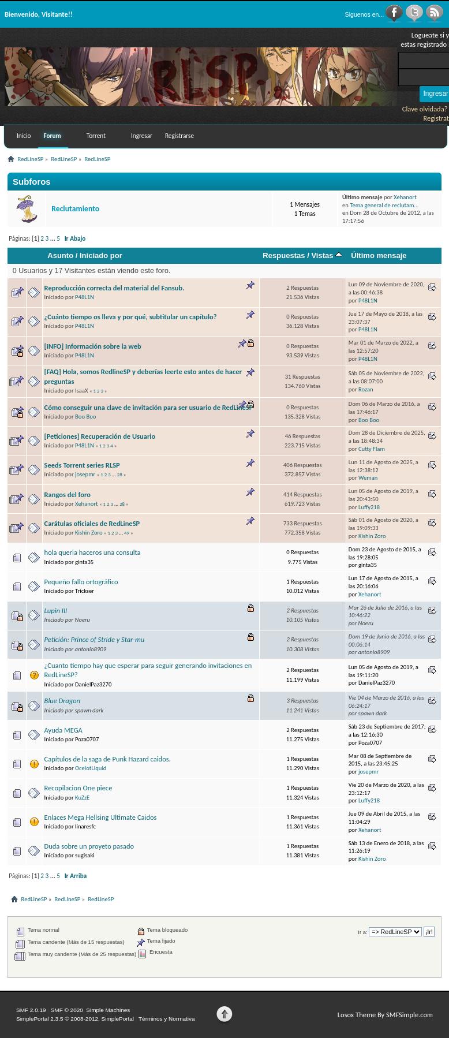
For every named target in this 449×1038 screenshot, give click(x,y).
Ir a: (362, 932)
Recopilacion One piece (78, 787)
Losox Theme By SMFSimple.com (385, 1014)
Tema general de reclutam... (384, 205)
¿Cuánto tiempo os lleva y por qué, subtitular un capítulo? (130, 316)
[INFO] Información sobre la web (92, 346)
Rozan (365, 389)
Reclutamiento (75, 209)
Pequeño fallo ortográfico (81, 581)
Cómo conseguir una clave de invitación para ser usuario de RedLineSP (148, 407)
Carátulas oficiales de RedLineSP (92, 523)
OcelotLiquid (90, 768)
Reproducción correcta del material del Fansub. (114, 287)
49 (126, 533)
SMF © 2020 (67, 1010)
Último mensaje (378, 255)
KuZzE (82, 797)
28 (119, 474)
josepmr (85, 474)
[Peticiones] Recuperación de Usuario (100, 436)
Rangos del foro (67, 494)
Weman (367, 477)
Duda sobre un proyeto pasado (89, 846)
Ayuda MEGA (63, 730)
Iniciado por (101, 255)
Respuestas (284, 255)
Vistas (326, 255)
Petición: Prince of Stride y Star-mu (94, 639)
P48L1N (84, 297)
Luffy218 (369, 507)
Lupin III (56, 610)
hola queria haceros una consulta (92, 552)
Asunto (60, 255)
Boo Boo (85, 416)
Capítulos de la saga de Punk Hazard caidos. (107, 759)
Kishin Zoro (89, 532)
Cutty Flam (371, 449)
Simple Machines (108, 1010)
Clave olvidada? (425, 108)
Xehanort (405, 197)
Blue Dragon (62, 700)
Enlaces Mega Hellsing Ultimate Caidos (100, 817)
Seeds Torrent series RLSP (82, 465)
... (53, 238)
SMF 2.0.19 (31, 1010)
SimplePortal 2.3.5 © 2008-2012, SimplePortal (75, 1018)
